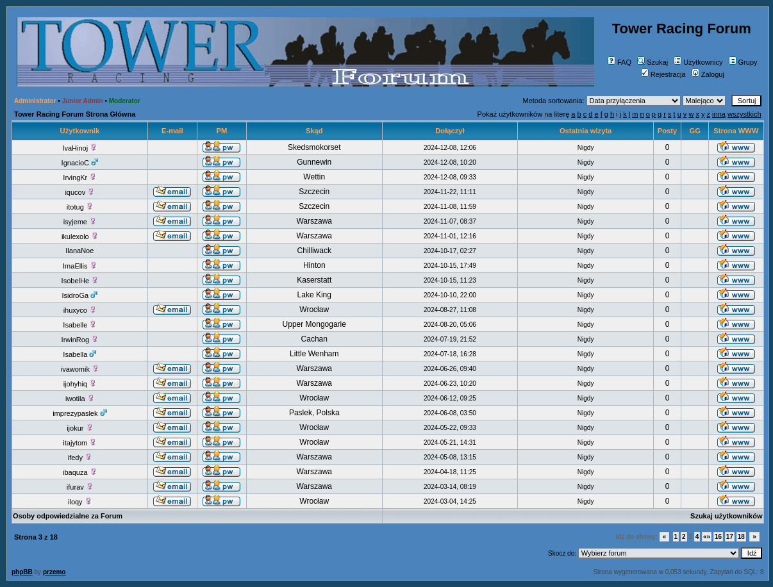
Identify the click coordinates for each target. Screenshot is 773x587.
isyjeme (79, 222)
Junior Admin (82, 100)
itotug (80, 207)
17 (729, 536)
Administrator (35, 100)
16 (718, 536)
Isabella (79, 354)
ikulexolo (80, 236)
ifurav (80, 487)
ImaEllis (80, 266)
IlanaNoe (79, 250)
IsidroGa (80, 295)
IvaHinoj (79, 148)
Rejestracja (663, 74)
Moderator (124, 100)
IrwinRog (80, 339)
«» (706, 536)
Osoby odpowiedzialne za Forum (67, 516)
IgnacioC (80, 163)
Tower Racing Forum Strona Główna (74, 114)
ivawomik (80, 369)
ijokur (79, 428)
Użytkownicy (698, 62)
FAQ (619, 62)
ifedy (80, 457)
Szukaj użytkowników (726, 516)
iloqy (80, 502)
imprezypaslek (79, 413)
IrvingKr (79, 177)
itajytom (79, 443)
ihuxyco (79, 310)
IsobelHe (80, 281)
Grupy (743, 62)
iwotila (79, 398)
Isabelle (79, 325)
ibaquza (80, 472)
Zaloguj (708, 74)
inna (719, 114)
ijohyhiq (79, 384)
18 (741, 536)
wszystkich (744, 114)
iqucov (79, 192)
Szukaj (652, 62)
